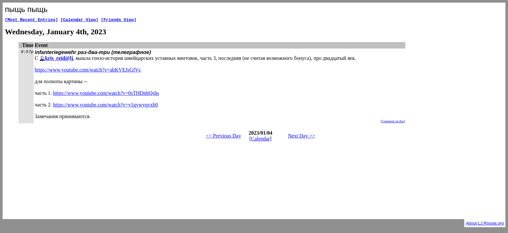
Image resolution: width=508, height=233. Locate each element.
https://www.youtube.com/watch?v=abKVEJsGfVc (88, 70)
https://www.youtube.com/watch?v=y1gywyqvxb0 (105, 105)
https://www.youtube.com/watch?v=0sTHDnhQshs (106, 94)
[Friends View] (118, 20)
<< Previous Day (223, 136)
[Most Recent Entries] (31, 20)
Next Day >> (301, 136)
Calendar (260, 139)
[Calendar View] (79, 20)
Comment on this (393, 122)
